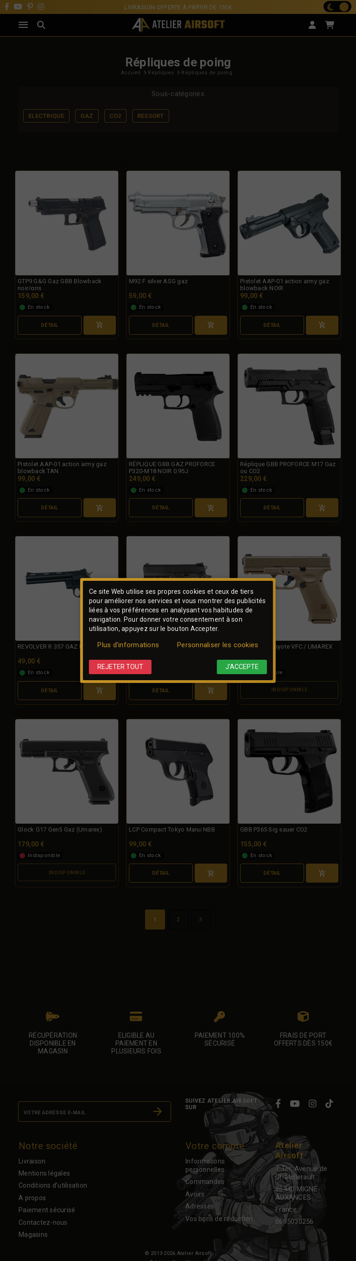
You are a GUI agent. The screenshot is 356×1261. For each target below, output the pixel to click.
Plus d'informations (128, 645)
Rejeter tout (120, 666)
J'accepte (242, 666)
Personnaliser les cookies (217, 645)
